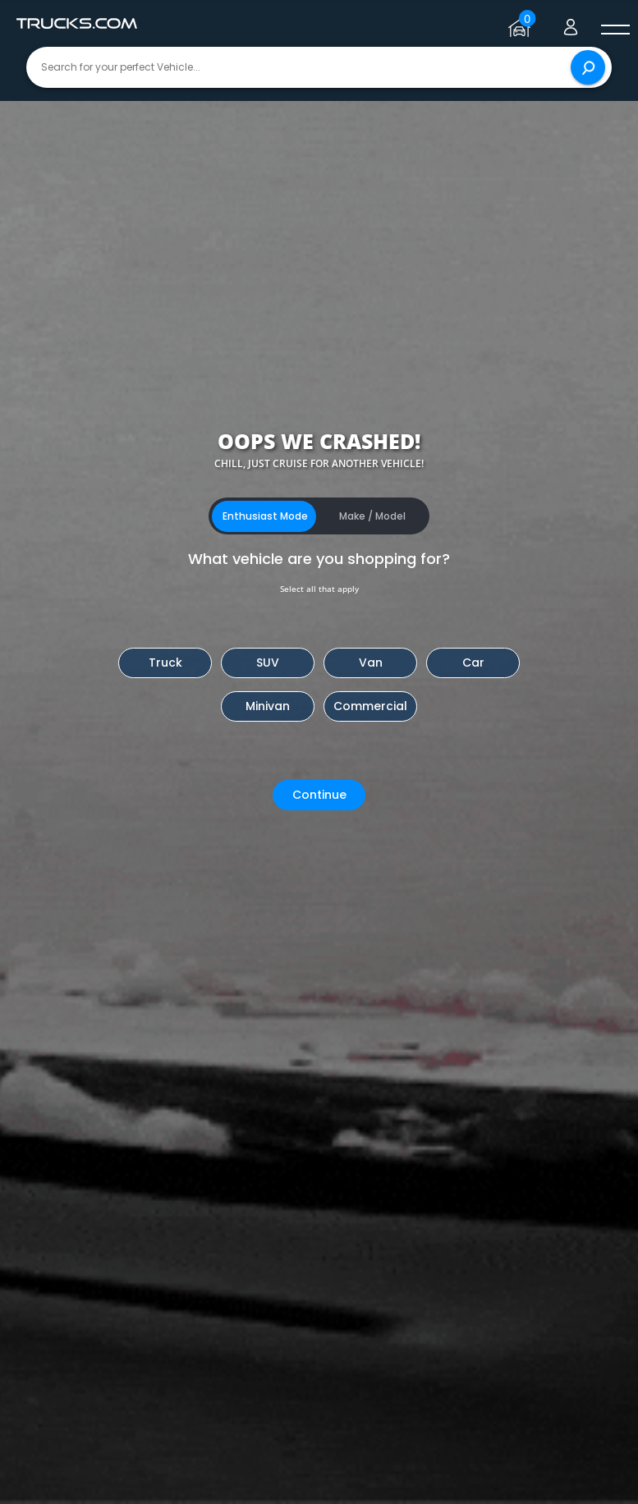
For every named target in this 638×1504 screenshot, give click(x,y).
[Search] (588, 67)
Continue (319, 794)
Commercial (370, 706)
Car (473, 662)
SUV (267, 662)
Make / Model (372, 516)
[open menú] (615, 30)
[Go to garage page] (522, 24)
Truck (165, 662)
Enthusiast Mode (265, 516)
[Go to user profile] (570, 24)
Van (371, 662)
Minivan (268, 706)
